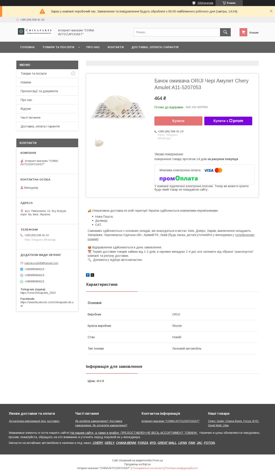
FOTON (209, 443)
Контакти (116, 47)
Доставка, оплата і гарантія (155, 47)
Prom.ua (158, 460)
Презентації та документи (39, 91)
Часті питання (30, 117)
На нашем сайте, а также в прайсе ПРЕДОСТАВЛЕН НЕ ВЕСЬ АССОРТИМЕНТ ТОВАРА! (134, 432)
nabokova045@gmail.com (41, 263)
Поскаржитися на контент (147, 468)
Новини (26, 82)
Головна (27, 47)
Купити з (228, 121)
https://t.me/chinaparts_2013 (38, 292)
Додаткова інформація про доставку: (34, 421)
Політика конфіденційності (181, 468)
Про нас (93, 47)
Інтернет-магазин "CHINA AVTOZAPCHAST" (171, 421)
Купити (179, 121)
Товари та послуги (58, 47)
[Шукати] (225, 32)
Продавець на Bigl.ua (137, 464)
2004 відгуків (205, 3)
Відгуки (26, 108)
